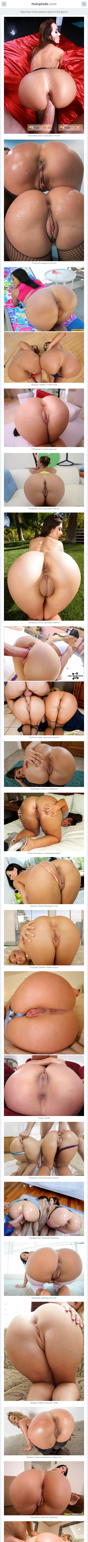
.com (44, 4)
